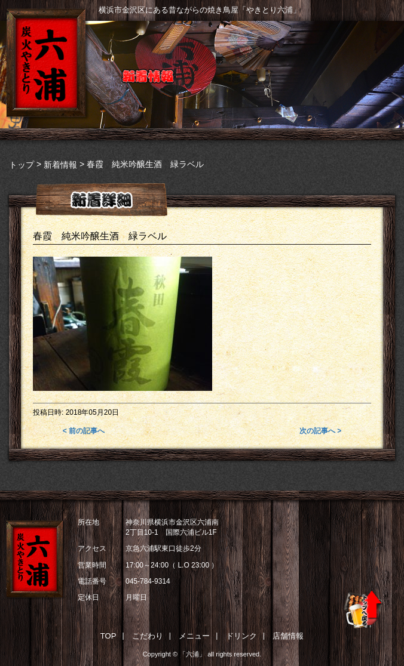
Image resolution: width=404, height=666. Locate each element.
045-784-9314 (148, 581)
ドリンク (241, 635)
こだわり (147, 635)
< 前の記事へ (84, 431)
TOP (108, 635)
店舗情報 (288, 635)
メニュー (194, 635)
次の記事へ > (320, 431)
